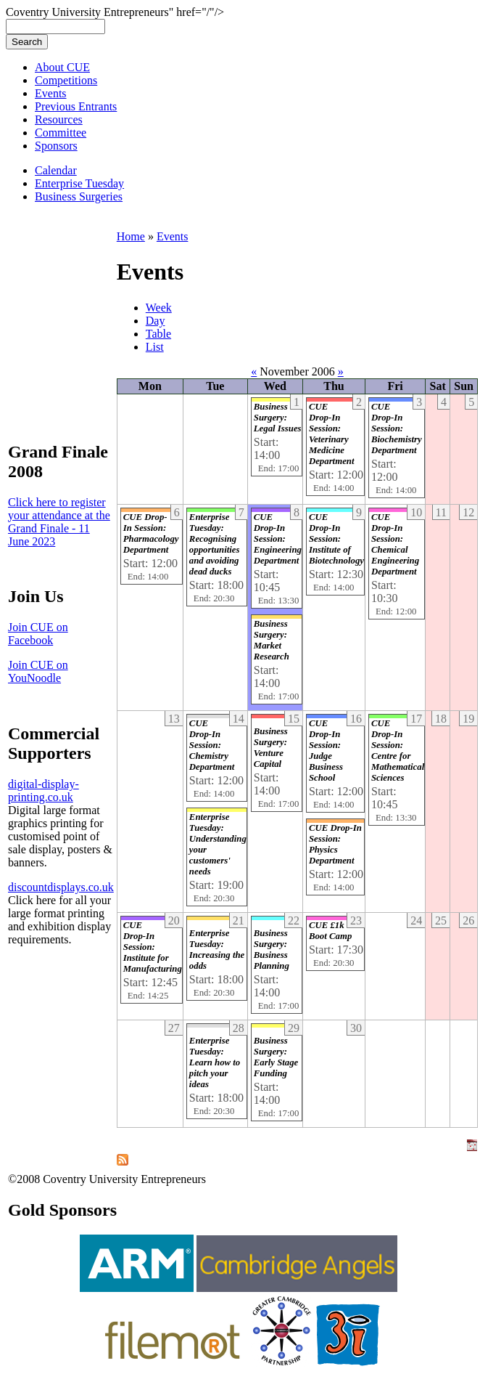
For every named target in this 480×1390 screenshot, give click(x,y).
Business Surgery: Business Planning (271, 949)
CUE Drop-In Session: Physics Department (335, 844)
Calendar (56, 170)
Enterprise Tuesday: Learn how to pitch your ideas (214, 1062)
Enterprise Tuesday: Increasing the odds (216, 949)
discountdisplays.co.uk (61, 887)
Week (159, 307)
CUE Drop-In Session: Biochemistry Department (396, 428)
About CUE (62, 67)
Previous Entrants (76, 106)
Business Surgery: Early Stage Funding (276, 1057)
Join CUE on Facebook (38, 633)
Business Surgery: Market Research (271, 640)
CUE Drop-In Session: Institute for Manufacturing (152, 947)
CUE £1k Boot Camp (330, 930)
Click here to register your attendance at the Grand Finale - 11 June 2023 (59, 522)
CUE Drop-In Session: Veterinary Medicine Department (332, 434)
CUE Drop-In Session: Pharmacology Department (151, 533)
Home (131, 236)
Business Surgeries (79, 196)
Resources (59, 119)
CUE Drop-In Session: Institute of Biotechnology (336, 539)
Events (51, 93)
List (155, 347)
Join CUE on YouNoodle (38, 671)
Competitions (66, 80)
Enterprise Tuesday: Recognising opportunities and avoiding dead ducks (214, 544)
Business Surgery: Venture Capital (271, 747)
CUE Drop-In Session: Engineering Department (278, 539)
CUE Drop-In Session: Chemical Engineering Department (395, 544)
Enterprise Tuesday (79, 183)
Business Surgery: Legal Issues (278, 418)
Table (158, 334)
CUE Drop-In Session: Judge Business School (326, 750)
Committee (60, 132)
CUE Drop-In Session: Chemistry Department (212, 745)
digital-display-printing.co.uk (43, 790)
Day (155, 320)
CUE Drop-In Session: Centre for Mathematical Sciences (397, 750)
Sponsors (56, 145)
